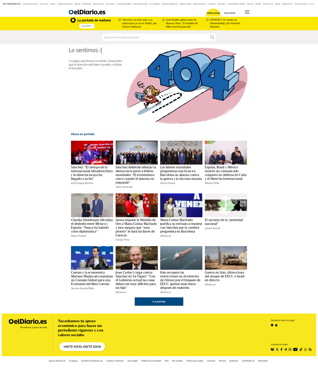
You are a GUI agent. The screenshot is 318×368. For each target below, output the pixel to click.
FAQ (167, 360)
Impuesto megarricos (170, 4)
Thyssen (250, 4)
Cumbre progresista (65, 4)
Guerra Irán (44, 4)
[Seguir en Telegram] (285, 349)
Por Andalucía (154, 4)
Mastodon (263, 360)
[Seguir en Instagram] (290, 349)
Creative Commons (115, 360)
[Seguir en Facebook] (281, 349)
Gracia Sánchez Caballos (236, 4)
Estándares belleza (124, 4)
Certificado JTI (248, 360)
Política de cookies (194, 360)
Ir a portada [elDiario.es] (159, 301)
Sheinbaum (86, 4)
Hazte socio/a (213, 13)
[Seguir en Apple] (276, 325)
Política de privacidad (151, 360)
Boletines (233, 360)
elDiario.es (165, 235)
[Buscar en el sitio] (155, 37)
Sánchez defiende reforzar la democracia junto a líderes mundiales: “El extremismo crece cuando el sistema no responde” (136, 175)
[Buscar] (212, 37)
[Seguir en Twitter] (277, 349)
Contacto (211, 360)
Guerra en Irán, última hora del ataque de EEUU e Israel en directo (225, 276)
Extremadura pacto (140, 4)
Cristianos (212, 4)
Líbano (53, 4)
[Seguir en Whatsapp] (305, 349)
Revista (222, 360)
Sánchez (77, 4)
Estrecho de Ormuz (30, 4)
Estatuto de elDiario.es (92, 360)
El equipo (73, 360)
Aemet (277, 4)
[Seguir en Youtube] (295, 349)
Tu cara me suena (300, 4)
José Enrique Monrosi (82, 183)
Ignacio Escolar (212, 228)
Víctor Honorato (124, 186)
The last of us (268, 4)
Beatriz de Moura (199, 4)
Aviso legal (132, 360)
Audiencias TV (287, 4)
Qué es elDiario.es (57, 360)
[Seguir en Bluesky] (272, 349)
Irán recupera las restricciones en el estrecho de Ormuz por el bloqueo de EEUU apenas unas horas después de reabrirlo (180, 280)
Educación (221, 4)
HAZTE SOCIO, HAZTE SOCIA (82, 346)
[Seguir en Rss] (310, 349)
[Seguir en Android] (272, 325)
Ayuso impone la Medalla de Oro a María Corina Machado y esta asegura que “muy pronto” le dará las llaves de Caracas (136, 227)
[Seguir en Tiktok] (301, 349)
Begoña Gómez (185, 4)
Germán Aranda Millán (82, 288)
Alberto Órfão (212, 183)
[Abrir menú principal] (247, 12)
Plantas (258, 4)
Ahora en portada (82, 134)
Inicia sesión (229, 13)
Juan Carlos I (110, 4)
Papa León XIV (98, 4)
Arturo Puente (167, 183)
